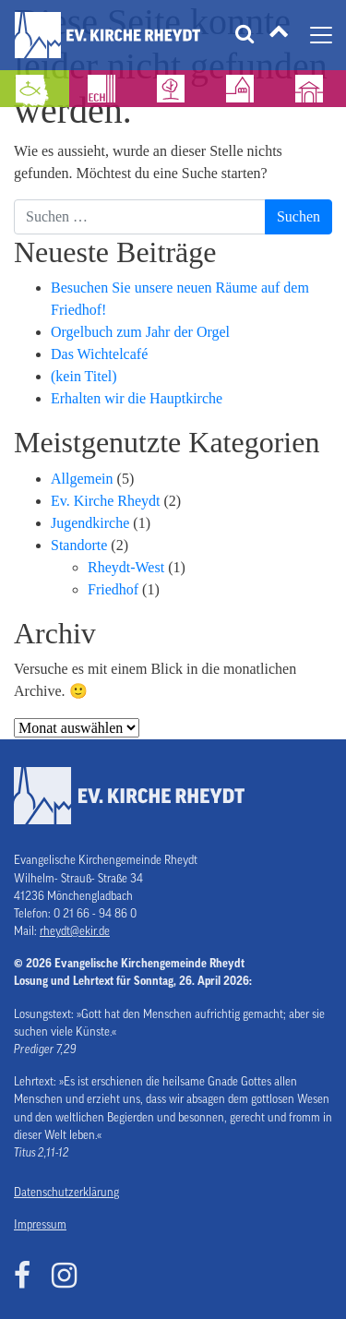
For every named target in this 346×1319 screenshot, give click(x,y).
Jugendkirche (90, 523)
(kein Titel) (84, 376)
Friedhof (113, 589)
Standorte (79, 545)
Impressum (40, 1224)
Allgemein (82, 478)
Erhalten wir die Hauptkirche (136, 398)
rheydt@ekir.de (75, 931)
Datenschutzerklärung (66, 1192)
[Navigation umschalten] (321, 35)
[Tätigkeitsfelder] (278, 35)
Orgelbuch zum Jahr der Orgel (140, 332)
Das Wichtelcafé (99, 354)
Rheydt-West (126, 567)
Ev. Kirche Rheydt (105, 501)
